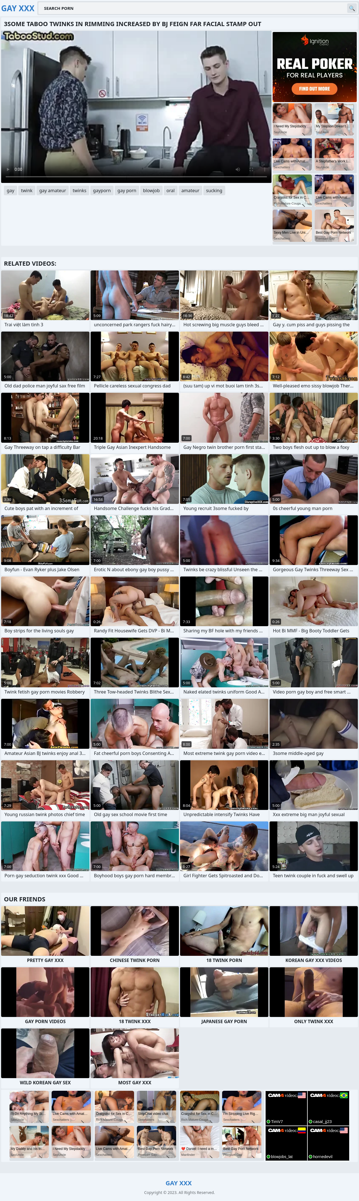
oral (171, 190)
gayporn (102, 190)
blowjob (151, 190)
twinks (79, 190)
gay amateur (52, 190)
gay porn (127, 190)
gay (10, 190)
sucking (214, 190)
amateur (190, 190)
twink (27, 190)
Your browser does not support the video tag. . (136, 107)
